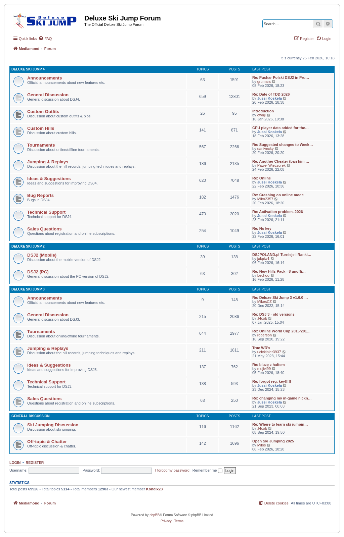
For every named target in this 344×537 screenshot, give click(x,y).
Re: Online (261, 178)
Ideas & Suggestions (49, 178)
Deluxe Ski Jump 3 (28, 289)
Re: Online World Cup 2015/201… (281, 331)
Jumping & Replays (47, 161)
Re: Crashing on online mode (278, 195)
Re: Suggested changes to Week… (282, 145)
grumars (264, 81)
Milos (261, 445)
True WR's (261, 348)
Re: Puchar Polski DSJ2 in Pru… (280, 77)
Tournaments (41, 145)
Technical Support (46, 212)
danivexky (265, 149)
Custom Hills (40, 128)
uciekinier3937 (269, 352)
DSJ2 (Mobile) (41, 255)
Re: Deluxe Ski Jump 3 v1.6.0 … (280, 298)
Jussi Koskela (269, 98)
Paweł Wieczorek (271, 165)
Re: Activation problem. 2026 (277, 212)
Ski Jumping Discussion (52, 424)
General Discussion (48, 94)
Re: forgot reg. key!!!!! (271, 381)
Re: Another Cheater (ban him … (280, 161)
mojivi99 (264, 369)
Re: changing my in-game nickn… (282, 398)
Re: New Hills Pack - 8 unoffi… (279, 271)
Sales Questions (44, 228)
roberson (264, 335)
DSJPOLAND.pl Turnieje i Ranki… (281, 255)
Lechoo (263, 275)
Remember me (207, 470)
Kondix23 (154, 489)
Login (14, 463)
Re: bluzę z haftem (268, 365)
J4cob (262, 318)
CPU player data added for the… (280, 128)
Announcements (44, 77)
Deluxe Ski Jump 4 (28, 69)
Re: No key (261, 228)
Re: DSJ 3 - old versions (273, 314)
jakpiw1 (263, 259)
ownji (261, 115)
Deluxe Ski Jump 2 (28, 246)
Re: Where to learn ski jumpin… (280, 424)
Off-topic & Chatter (47, 441)
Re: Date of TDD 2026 (271, 94)
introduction (263, 111)
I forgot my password (172, 470)
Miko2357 (265, 199)
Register (35, 463)
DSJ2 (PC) (38, 271)
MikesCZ (264, 302)
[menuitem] (45, 39)
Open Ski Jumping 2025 (273, 441)
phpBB (154, 515)
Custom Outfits (43, 111)
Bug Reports (40, 195)
